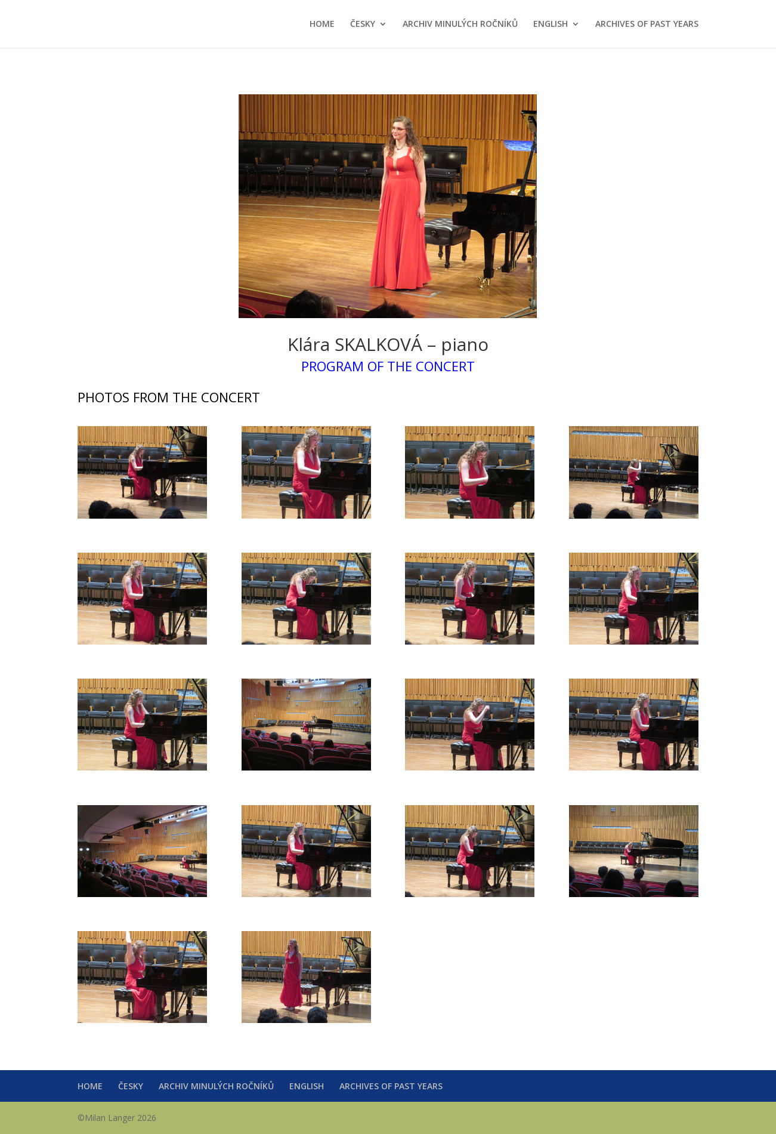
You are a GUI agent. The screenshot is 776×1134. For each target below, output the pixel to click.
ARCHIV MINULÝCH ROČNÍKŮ (460, 24)
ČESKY (362, 24)
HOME (322, 24)
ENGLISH (550, 24)
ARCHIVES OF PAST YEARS (646, 24)
